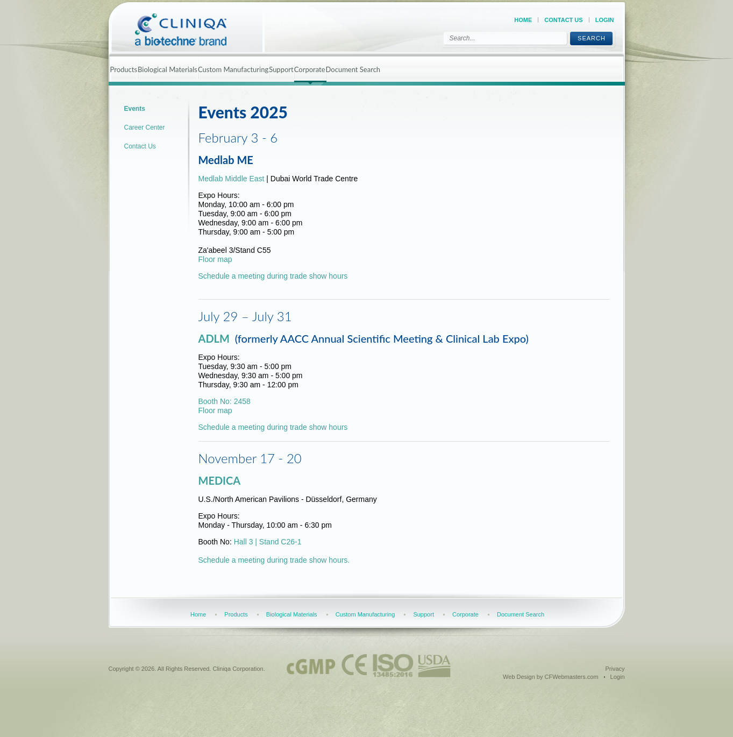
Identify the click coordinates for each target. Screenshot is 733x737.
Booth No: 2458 (224, 401)
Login (604, 20)
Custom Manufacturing (233, 69)
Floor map (215, 259)
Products (124, 69)
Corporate (309, 69)
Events (134, 108)
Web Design (519, 677)
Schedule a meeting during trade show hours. (274, 560)
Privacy (614, 668)
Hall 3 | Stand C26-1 (268, 541)
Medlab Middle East (232, 178)
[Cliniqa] (190, 29)
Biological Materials (167, 69)
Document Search (353, 69)
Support (281, 69)
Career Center (144, 127)
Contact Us (563, 20)
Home (523, 20)
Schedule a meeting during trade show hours (273, 276)
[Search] (505, 38)
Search (592, 38)
